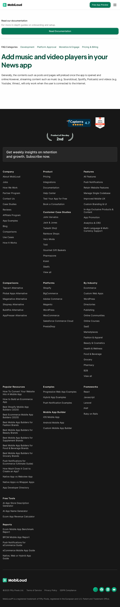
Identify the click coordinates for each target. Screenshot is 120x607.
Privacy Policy (50, 590)
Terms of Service (34, 590)
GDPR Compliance (68, 590)
